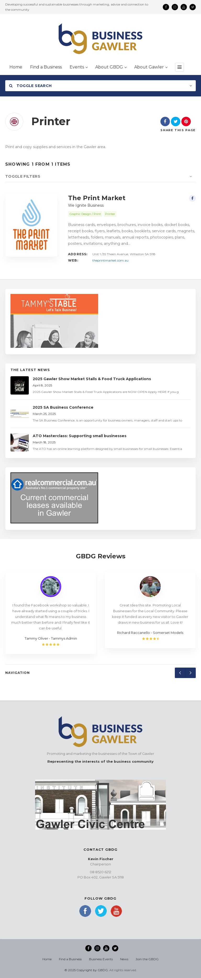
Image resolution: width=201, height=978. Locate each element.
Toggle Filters (22, 176)
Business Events (101, 959)
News (124, 959)
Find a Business (70, 959)
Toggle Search (30, 85)
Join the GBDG (147, 959)
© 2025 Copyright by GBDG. (86, 970)
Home (47, 959)
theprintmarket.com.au (110, 260)
